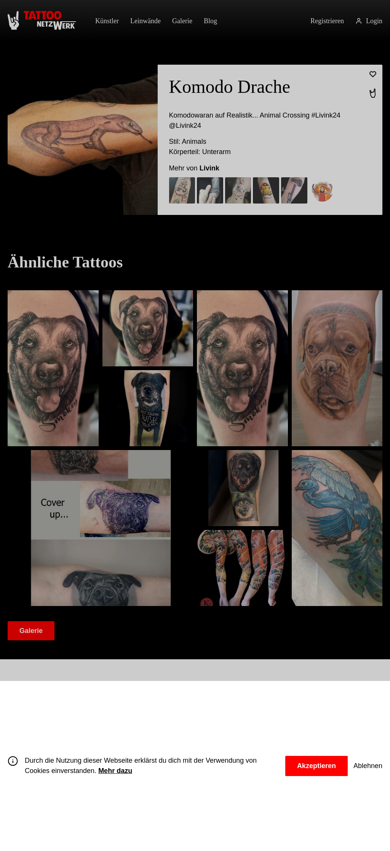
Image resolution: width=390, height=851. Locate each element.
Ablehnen (367, 765)
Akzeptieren (314, 765)
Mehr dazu (130, 770)
